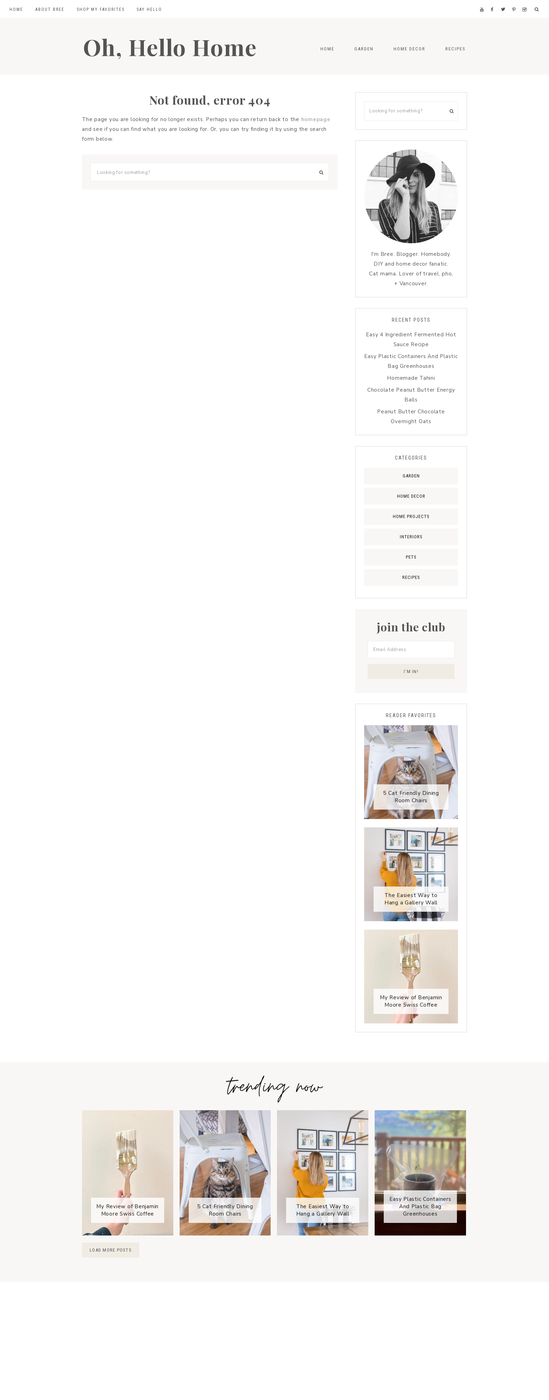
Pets (411, 557)
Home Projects (411, 516)
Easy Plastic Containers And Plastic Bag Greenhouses (420, 1207)
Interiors (411, 536)
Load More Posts (111, 1250)
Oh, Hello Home (175, 46)
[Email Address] (411, 649)
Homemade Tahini (411, 378)
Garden (411, 475)
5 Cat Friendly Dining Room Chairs (411, 797)
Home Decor (411, 496)
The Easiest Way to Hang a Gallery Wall (411, 899)
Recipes (411, 577)
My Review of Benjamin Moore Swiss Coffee (411, 1001)
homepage (316, 119)
